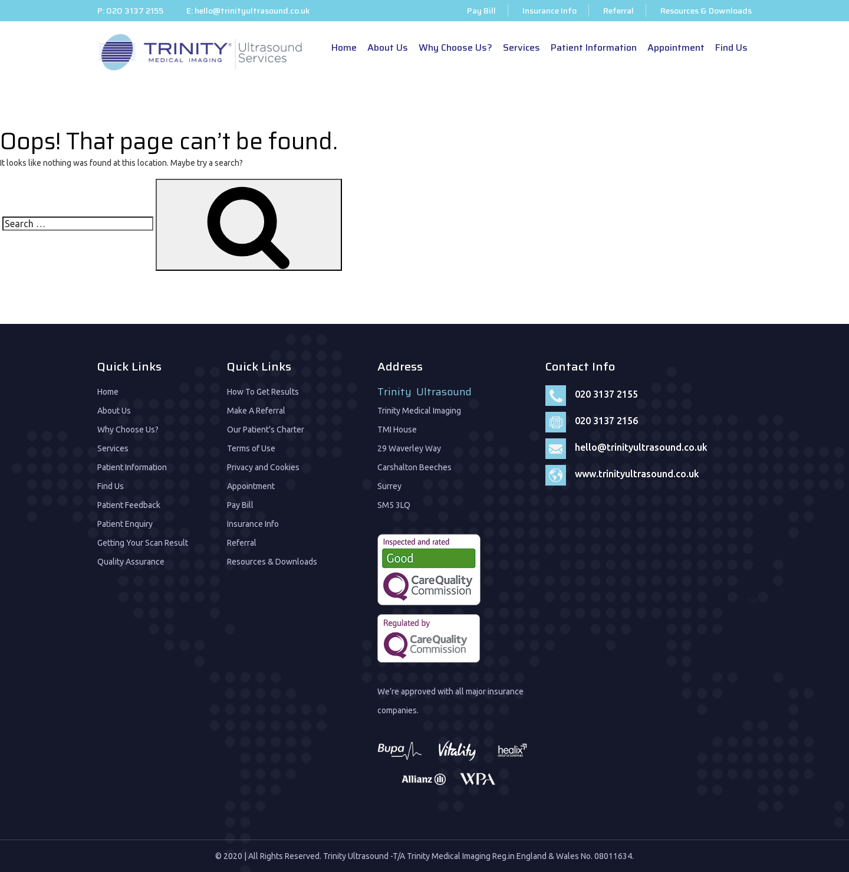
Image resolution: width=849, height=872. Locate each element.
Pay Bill (481, 10)
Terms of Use (251, 448)
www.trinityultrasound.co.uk (637, 473)
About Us (387, 47)
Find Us (731, 47)
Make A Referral (256, 410)
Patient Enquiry (125, 524)
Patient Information (594, 47)
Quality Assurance (130, 561)
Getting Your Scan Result (142, 543)
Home (344, 47)
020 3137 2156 (606, 420)
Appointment (676, 47)
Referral (618, 10)
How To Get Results (263, 391)
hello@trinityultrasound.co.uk (252, 10)
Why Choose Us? (455, 47)
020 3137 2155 (134, 10)
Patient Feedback (128, 505)
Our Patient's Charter (265, 429)
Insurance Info (549, 10)
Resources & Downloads (706, 10)
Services (521, 47)
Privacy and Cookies (263, 467)
